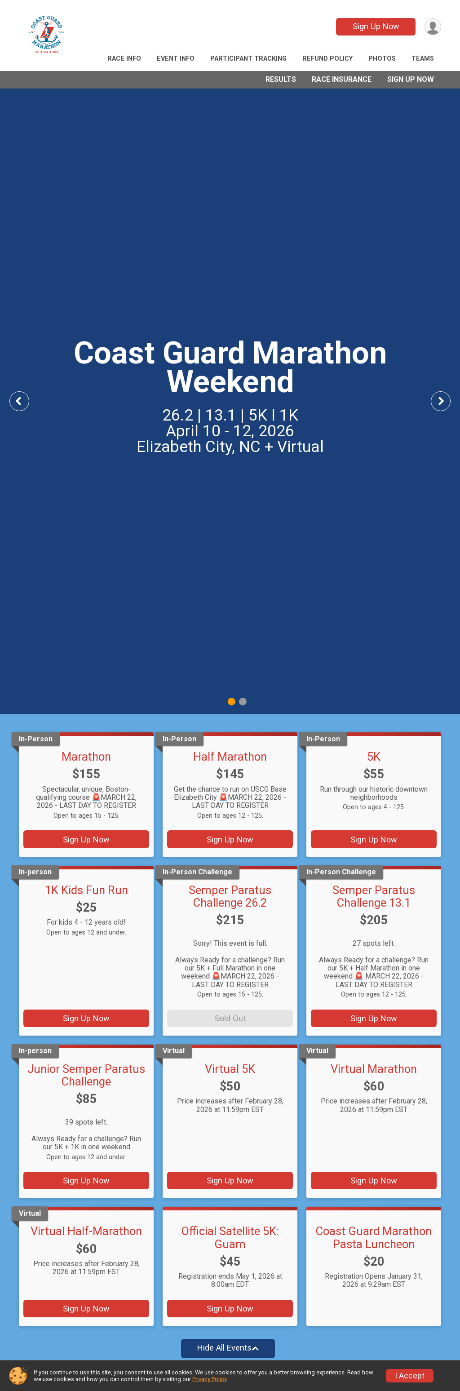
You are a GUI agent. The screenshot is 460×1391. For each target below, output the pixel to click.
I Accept (410, 1375)
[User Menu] (433, 26)
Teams (422, 58)
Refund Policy (327, 58)
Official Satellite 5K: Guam (230, 1237)
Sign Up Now (376, 26)
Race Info (124, 58)
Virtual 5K (230, 1069)
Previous (25, 401)
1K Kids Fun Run (86, 890)
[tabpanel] (230, 401)
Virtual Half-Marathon (86, 1231)
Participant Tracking (248, 58)
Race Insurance (342, 79)
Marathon (86, 756)
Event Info (176, 58)
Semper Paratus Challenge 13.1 (373, 896)
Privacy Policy (209, 1379)
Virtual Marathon (374, 1069)
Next (447, 401)
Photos (382, 58)
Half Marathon (230, 756)
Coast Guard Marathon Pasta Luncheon (374, 1237)
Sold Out (230, 1018)
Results (280, 79)
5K (373, 756)
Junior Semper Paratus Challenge (86, 1075)
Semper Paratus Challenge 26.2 (230, 896)
